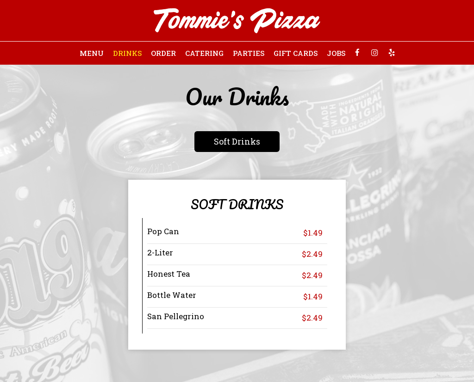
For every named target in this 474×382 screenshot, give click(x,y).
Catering (204, 53)
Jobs (336, 53)
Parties (248, 53)
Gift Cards (296, 53)
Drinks (127, 53)
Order (163, 53)
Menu (92, 53)
